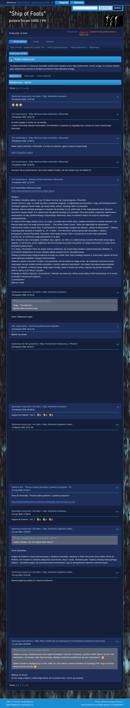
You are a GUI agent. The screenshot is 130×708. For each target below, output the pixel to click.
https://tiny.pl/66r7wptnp (22, 152)
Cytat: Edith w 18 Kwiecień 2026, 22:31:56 (33, 301)
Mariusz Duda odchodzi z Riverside (46, 179)
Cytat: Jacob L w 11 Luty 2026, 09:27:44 (32, 650)
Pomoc (97, 702)
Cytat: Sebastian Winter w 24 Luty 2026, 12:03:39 (36, 538)
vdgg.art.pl (83, 32)
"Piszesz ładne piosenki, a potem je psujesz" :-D (48, 487)
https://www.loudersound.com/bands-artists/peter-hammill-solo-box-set (43, 502)
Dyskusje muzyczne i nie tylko (26, 96)
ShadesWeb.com (27, 705)
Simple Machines (27, 702)
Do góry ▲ (119, 702)
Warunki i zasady (108, 702)
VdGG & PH (17, 487)
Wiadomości (15, 76)
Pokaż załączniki (44, 76)
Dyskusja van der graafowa (25, 344)
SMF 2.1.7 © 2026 (13, 702)
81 (27, 88)
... (25, 88)
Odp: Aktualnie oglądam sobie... (58, 424)
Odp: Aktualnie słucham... (55, 96)
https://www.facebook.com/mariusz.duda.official (32, 191)
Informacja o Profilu (18, 53)
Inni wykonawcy (19, 114)
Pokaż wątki (29, 76)
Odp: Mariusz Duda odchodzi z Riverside (48, 114)
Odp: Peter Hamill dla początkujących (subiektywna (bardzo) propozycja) (70, 641)
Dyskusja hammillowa (22, 641)
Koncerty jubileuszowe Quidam (44, 326)
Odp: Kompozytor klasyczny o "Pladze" (59, 344)
